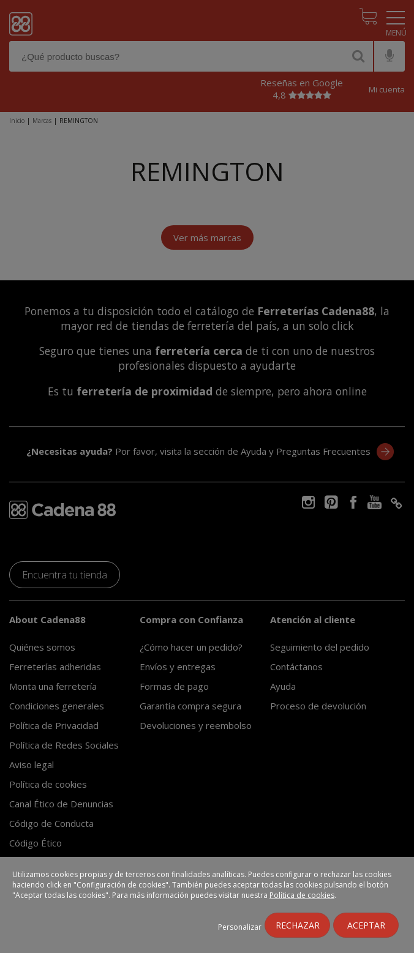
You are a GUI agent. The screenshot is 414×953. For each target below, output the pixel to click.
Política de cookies (301, 895)
